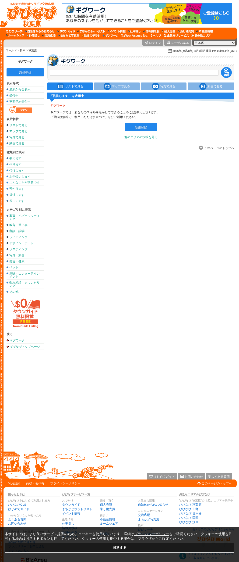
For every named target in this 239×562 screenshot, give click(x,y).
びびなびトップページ (25, 346)
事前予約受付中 (20, 101)
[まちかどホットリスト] (91, 31)
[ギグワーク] (111, 35)
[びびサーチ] (14, 31)
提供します (17, 194)
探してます (17, 200)
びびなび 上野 (188, 509)
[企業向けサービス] (176, 35)
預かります (17, 188)
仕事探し (68, 523)
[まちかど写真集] (68, 35)
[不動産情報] (204, 31)
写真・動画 (17, 255)
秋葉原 (32, 50)
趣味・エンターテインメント (24, 275)
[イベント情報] (117, 31)
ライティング (18, 237)
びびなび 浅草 (188, 522)
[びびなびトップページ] (30, 14)
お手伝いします (20, 176)
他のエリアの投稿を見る (141, 137)
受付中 (13, 95)
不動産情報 (107, 519)
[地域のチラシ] (91, 35)
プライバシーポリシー (65, 483)
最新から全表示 (20, 89)
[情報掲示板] (151, 31)
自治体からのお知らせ (153, 504)
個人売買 (106, 504)
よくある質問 (17, 519)
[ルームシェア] (15, 35)
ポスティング (18, 249)
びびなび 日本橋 (190, 513)
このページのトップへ (217, 483)
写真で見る (17, 137)
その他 (13, 291)
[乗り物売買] (186, 31)
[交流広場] (49, 35)
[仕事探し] (134, 31)
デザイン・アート (21, 243)
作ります (15, 164)
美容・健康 (17, 261)
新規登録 (25, 72)
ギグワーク (25, 61)
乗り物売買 (107, 509)
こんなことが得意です (24, 182)
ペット (13, 267)
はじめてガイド (18, 509)
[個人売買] (169, 31)
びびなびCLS (17, 504)
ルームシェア (109, 523)
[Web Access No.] (134, 35)
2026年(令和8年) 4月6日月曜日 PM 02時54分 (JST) (204, 51)
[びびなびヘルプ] (156, 35)
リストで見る (18, 125)
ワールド (11, 50)
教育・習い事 (18, 224)
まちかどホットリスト (77, 509)
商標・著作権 (35, 483)
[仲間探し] (33, 35)
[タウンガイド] (66, 31)
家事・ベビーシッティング (24, 217)
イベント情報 (71, 513)
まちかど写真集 (148, 519)
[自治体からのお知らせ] (40, 31)
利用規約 (14, 483)
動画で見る (17, 143)
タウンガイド (71, 504)
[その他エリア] (201, 35)
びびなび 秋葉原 (190, 504)
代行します (17, 170)
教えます (15, 158)
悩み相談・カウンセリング (24, 284)
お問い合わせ (17, 523)
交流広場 (144, 515)
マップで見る (18, 131)
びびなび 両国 (188, 517)
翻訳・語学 (17, 231)
